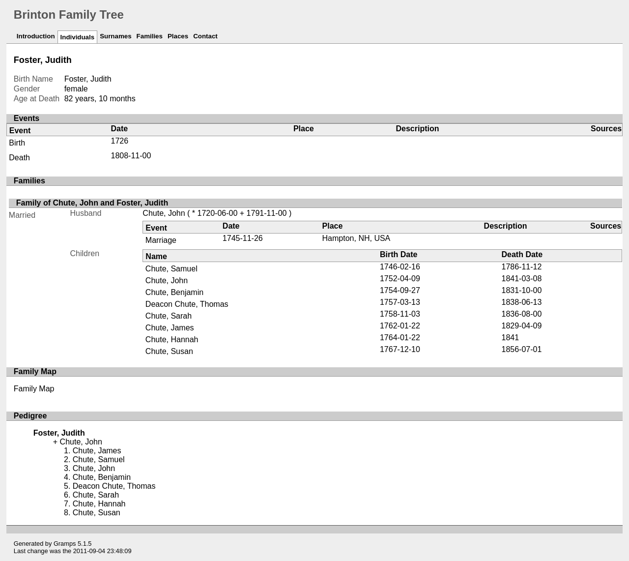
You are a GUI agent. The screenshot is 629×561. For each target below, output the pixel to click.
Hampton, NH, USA (356, 238)
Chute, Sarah (168, 316)
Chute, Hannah (172, 339)
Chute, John (164, 213)
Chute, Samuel (171, 269)
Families (150, 36)
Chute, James (169, 328)
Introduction (36, 36)
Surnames (115, 36)
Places (178, 36)
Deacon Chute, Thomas (187, 304)
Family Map (34, 388)
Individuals (77, 37)
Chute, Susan (169, 351)
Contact (205, 36)
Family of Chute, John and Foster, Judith (92, 203)
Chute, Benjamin (174, 292)
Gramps (65, 543)
